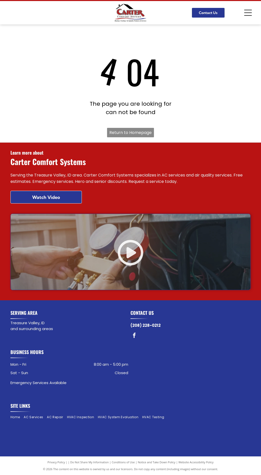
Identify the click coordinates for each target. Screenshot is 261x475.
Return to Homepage (130, 132)
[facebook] (134, 336)
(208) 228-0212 (145, 325)
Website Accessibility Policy (196, 462)
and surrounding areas (31, 328)
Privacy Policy (56, 462)
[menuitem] (17, 417)
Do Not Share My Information (89, 462)
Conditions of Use (123, 462)
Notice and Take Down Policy (157, 462)
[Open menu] (248, 13)
